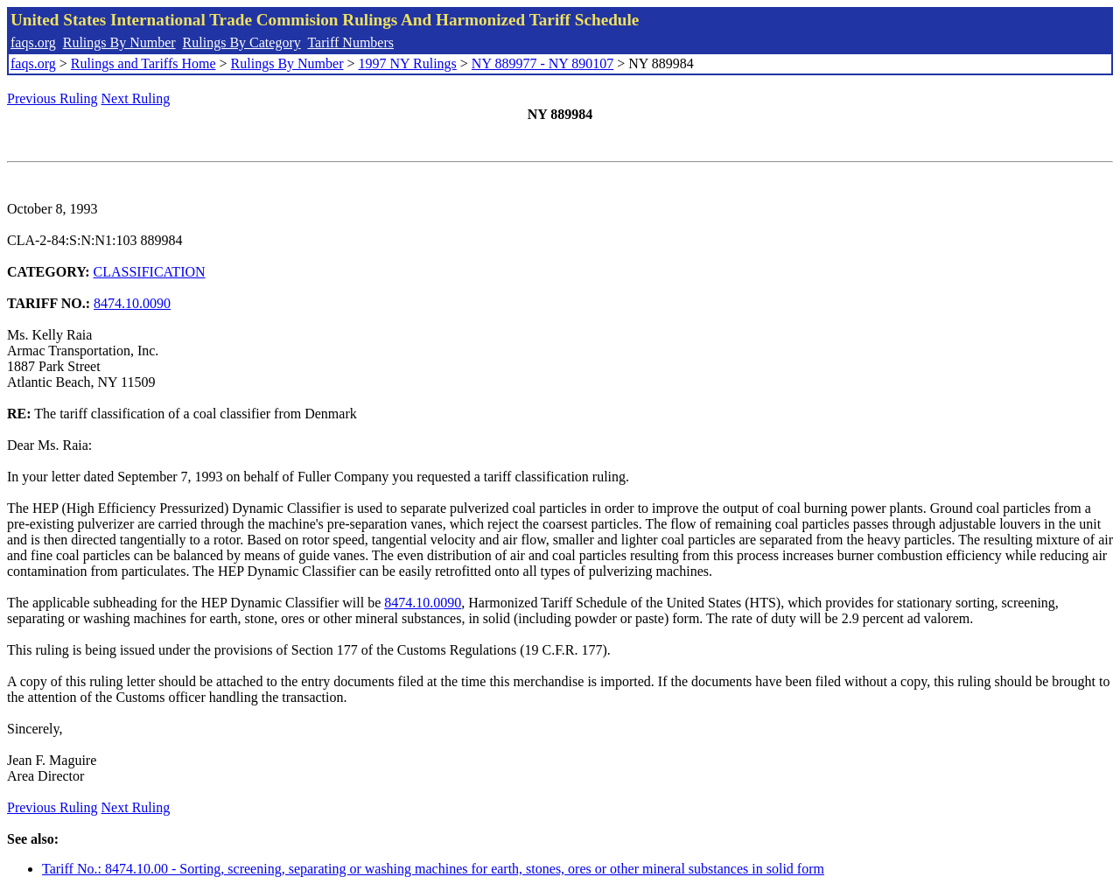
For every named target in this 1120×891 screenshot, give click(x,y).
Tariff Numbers (350, 42)
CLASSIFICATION (150, 271)
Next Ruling (136, 98)
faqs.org (33, 42)
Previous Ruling (52, 98)
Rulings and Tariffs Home (143, 63)
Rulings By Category (242, 42)
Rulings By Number (119, 42)
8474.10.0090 (132, 303)
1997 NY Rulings (408, 63)
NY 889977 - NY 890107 (542, 63)
